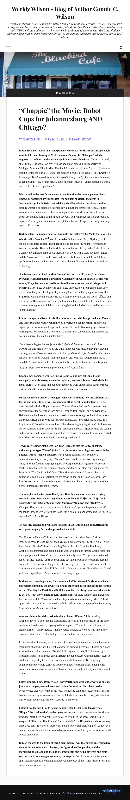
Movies (76, 139)
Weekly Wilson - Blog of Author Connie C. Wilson (65, 12)
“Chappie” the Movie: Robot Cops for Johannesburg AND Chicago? (60, 118)
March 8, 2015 (56, 139)
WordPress (29, 793)
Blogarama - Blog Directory (86, 793)
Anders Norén (58, 793)
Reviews (86, 139)
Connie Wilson (31, 139)
